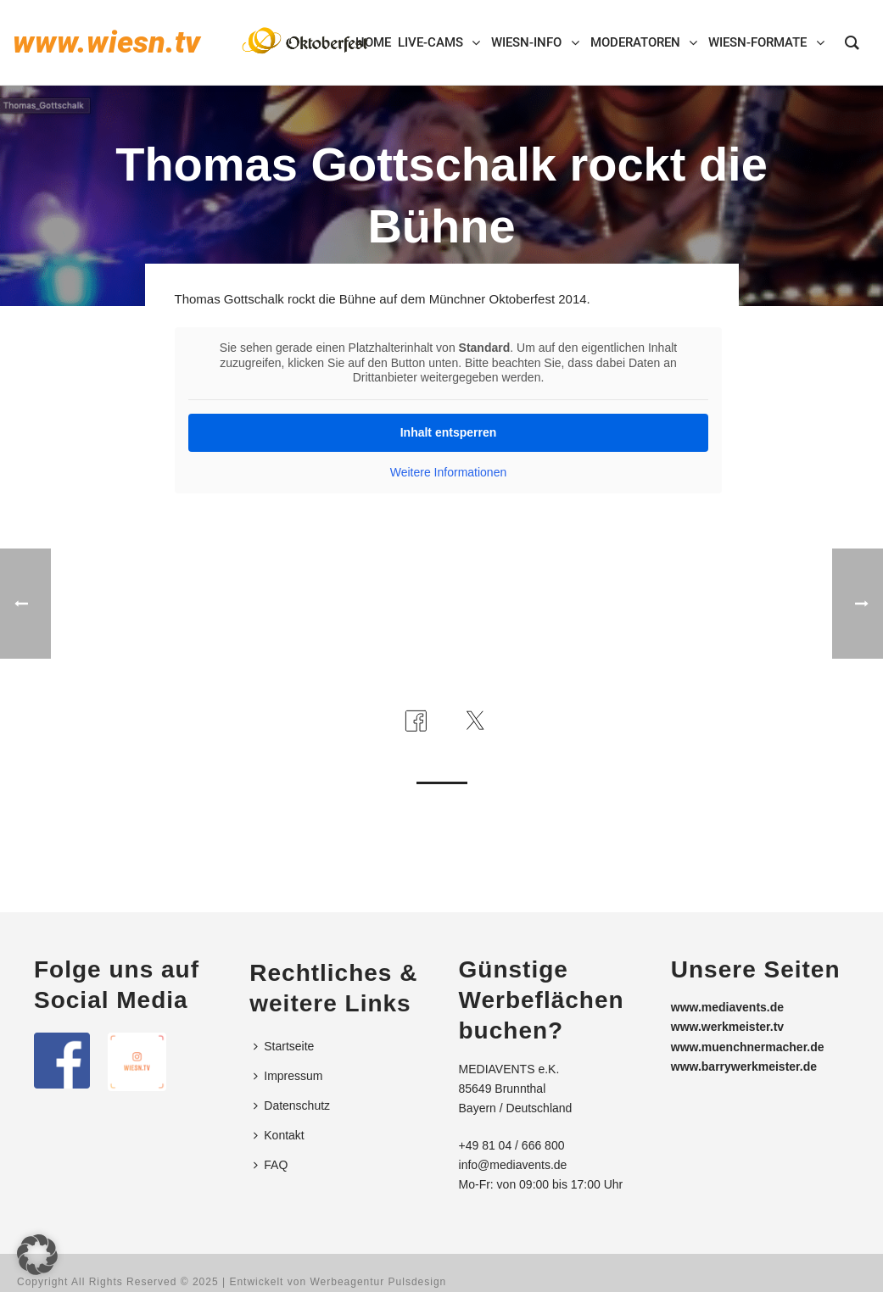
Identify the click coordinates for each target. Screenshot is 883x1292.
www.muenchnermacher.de (747, 1047)
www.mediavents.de (727, 1007)
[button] (37, 1254)
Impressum (288, 1076)
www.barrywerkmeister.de (744, 1066)
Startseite (284, 1046)
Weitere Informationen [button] (447, 471)
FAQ (271, 1165)
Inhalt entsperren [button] (448, 431)
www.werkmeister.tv (727, 1026)
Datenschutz (292, 1105)
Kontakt (279, 1135)
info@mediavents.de (513, 1165)
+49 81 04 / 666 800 (512, 1145)
